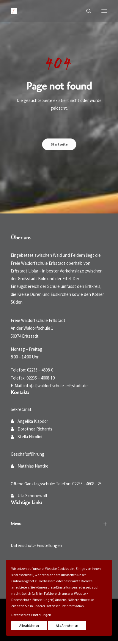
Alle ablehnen (29, 625)
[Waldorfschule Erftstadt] (14, 11)
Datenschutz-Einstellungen (36, 545)
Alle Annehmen (67, 625)
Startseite (59, 144)
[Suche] (86, 11)
